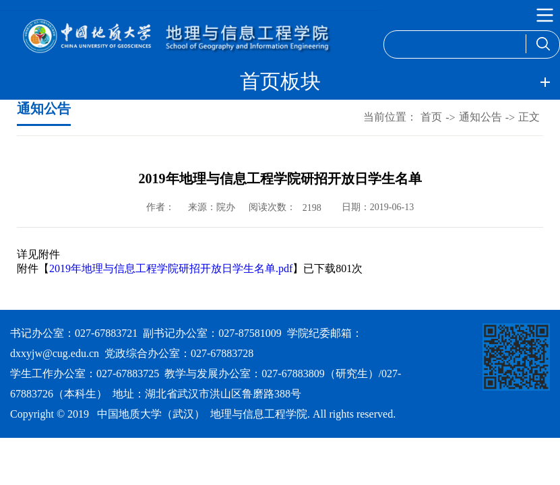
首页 (431, 117)
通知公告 (480, 117)
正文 (529, 117)
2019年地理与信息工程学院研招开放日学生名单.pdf (170, 268)
